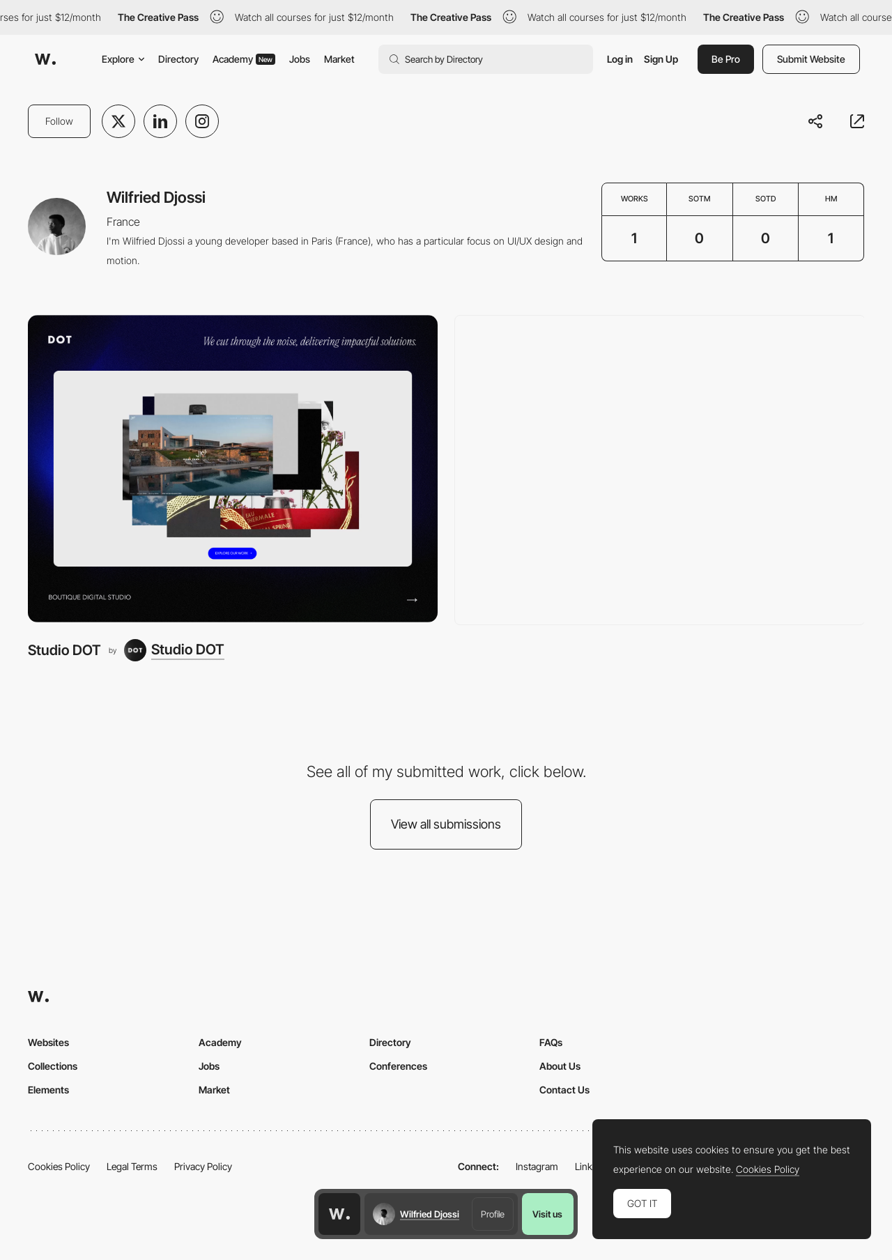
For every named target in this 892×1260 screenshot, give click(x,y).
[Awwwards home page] (339, 1214)
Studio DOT (64, 650)
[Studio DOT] (233, 468)
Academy (244, 59)
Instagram (537, 1166)
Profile (493, 1214)
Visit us (547, 1214)
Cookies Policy (59, 1166)
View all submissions (446, 824)
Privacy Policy (203, 1166)
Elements (48, 1090)
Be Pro (726, 59)
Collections (52, 1066)
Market (339, 59)
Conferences (398, 1066)
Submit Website (811, 59)
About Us (559, 1066)
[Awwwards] (45, 59)
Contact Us (564, 1090)
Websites (48, 1042)
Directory (178, 59)
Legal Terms (132, 1166)
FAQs (550, 1042)
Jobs (299, 59)
